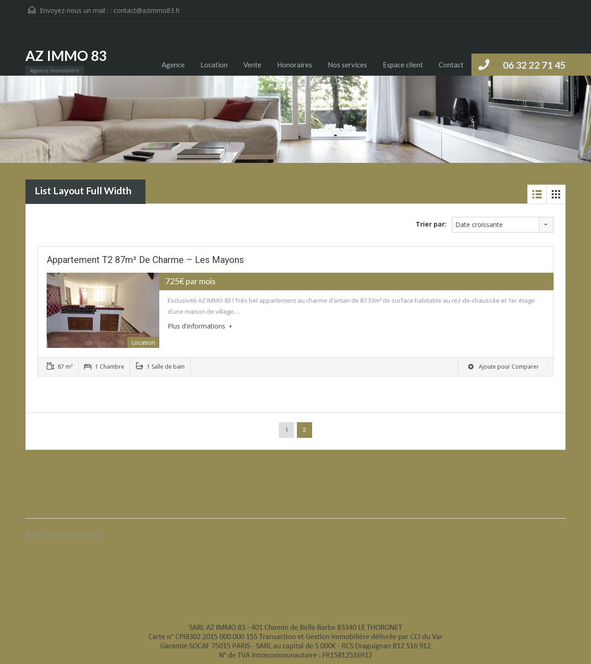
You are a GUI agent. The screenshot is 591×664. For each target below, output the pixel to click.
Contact (451, 64)
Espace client (403, 64)
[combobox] (503, 225)
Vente (252, 64)
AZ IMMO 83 (66, 55)
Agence (173, 64)
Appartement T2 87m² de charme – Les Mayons (145, 259)
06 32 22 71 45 (534, 65)
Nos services (347, 64)
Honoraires (294, 64)
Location (214, 64)
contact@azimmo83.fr (147, 10)
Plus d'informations (200, 326)
